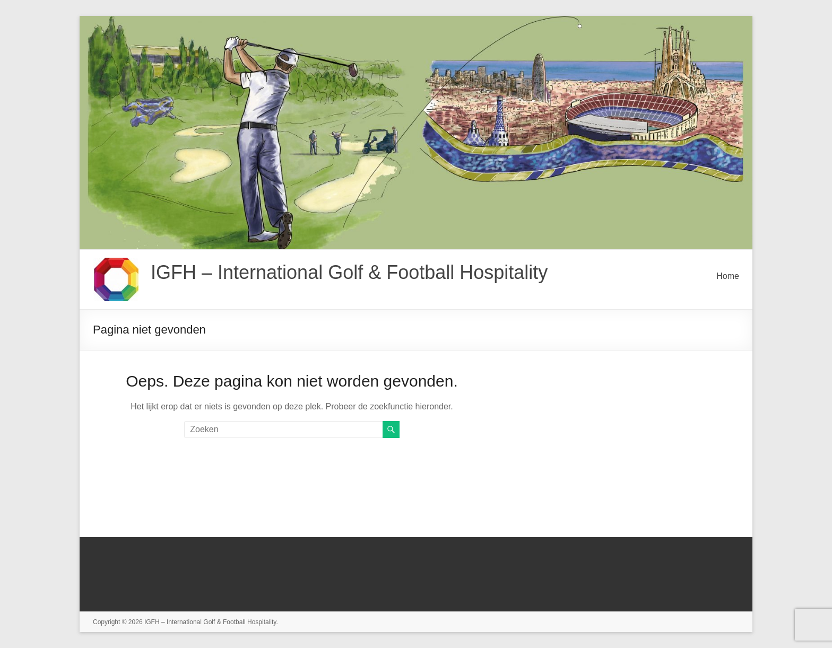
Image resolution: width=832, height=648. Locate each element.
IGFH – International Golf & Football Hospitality (349, 272)
